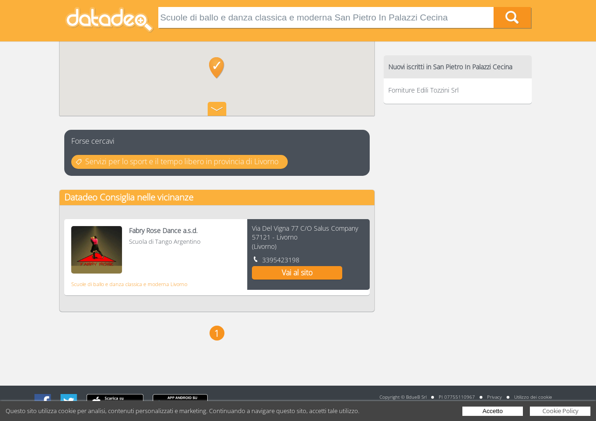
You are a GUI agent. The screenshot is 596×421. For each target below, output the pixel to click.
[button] (216, 68)
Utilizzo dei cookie (533, 397)
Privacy (494, 397)
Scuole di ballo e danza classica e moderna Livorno (129, 284)
